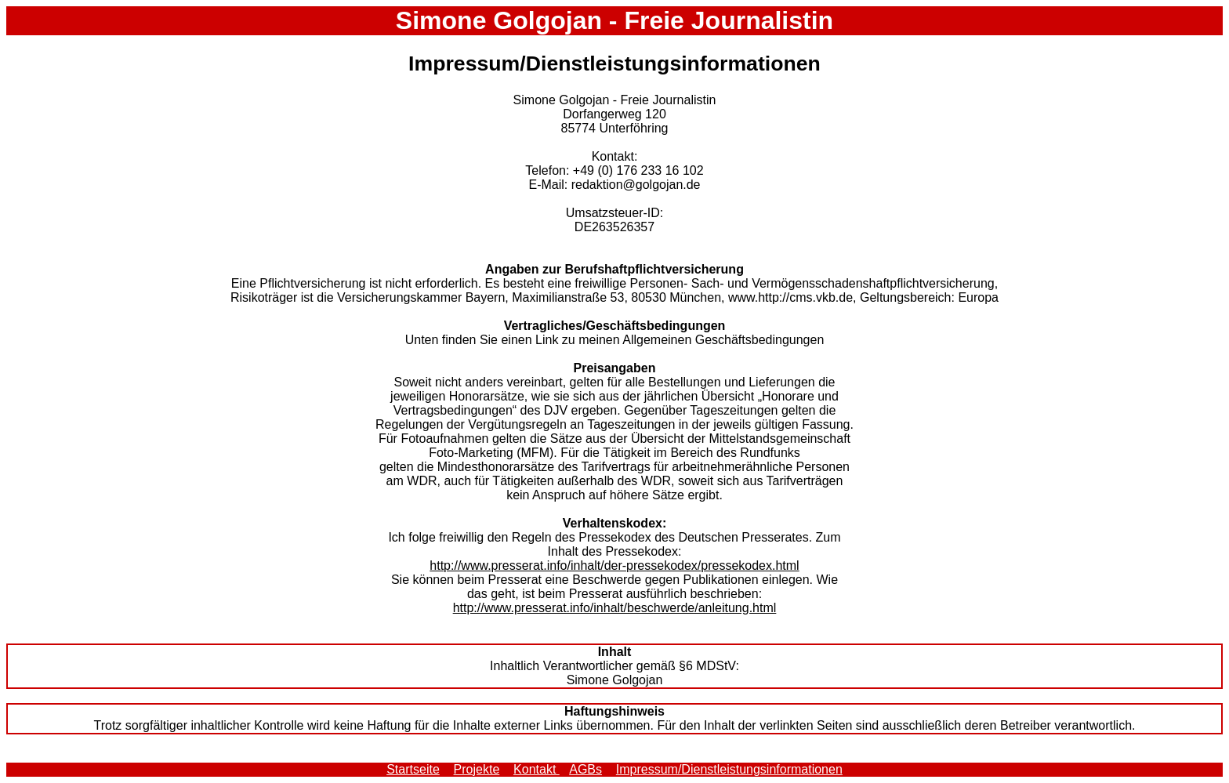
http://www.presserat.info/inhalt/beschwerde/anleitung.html (615, 607)
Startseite (413, 769)
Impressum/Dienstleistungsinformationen (729, 769)
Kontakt (536, 769)
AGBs (585, 769)
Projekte (477, 769)
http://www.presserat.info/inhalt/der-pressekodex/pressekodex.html (614, 565)
